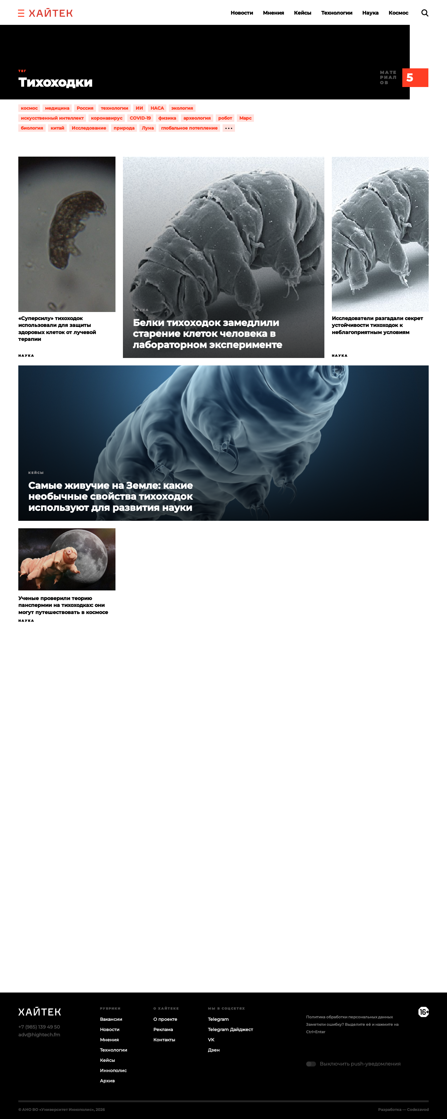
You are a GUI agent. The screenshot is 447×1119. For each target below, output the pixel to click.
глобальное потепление (189, 128)
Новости (242, 13)
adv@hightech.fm (39, 1035)
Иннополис (113, 1070)
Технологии (336, 13)
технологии (114, 108)
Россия (85, 108)
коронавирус (106, 118)
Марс (245, 118)
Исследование (89, 128)
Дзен (214, 1050)
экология (182, 108)
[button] (21, 12)
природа (124, 128)
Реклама (163, 1029)
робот (225, 118)
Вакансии (111, 1019)
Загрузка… (223, 832)
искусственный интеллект (52, 118)
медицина (57, 108)
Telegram (218, 1019)
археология (197, 118)
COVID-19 (140, 118)
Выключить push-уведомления (360, 1064)
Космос (398, 13)
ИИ (139, 108)
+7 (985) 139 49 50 (39, 1027)
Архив (107, 1081)
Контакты (164, 1040)
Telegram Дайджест (230, 1029)
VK (211, 1040)
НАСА (157, 108)
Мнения (273, 13)
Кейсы (302, 13)
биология (32, 128)
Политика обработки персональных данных (349, 1017)
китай (57, 128)
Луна (148, 128)
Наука (370, 13)
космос (29, 108)
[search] (425, 13)
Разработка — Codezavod (403, 1109)
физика (167, 118)
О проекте (165, 1019)
